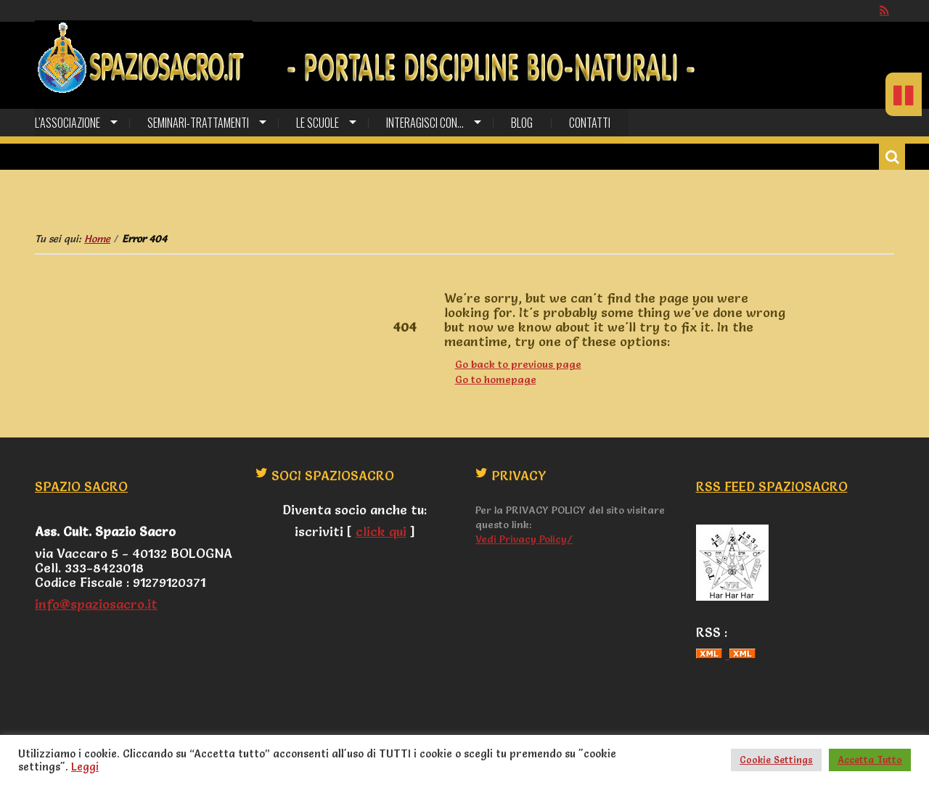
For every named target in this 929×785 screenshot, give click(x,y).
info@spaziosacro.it (96, 604)
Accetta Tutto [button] (870, 759)
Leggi (85, 766)
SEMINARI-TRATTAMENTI (198, 122)
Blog (522, 122)
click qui (381, 531)
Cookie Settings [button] (776, 759)
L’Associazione (67, 122)
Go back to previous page (518, 364)
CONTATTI (589, 122)
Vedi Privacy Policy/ (524, 539)
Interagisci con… (425, 122)
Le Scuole (317, 122)
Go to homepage (495, 379)
